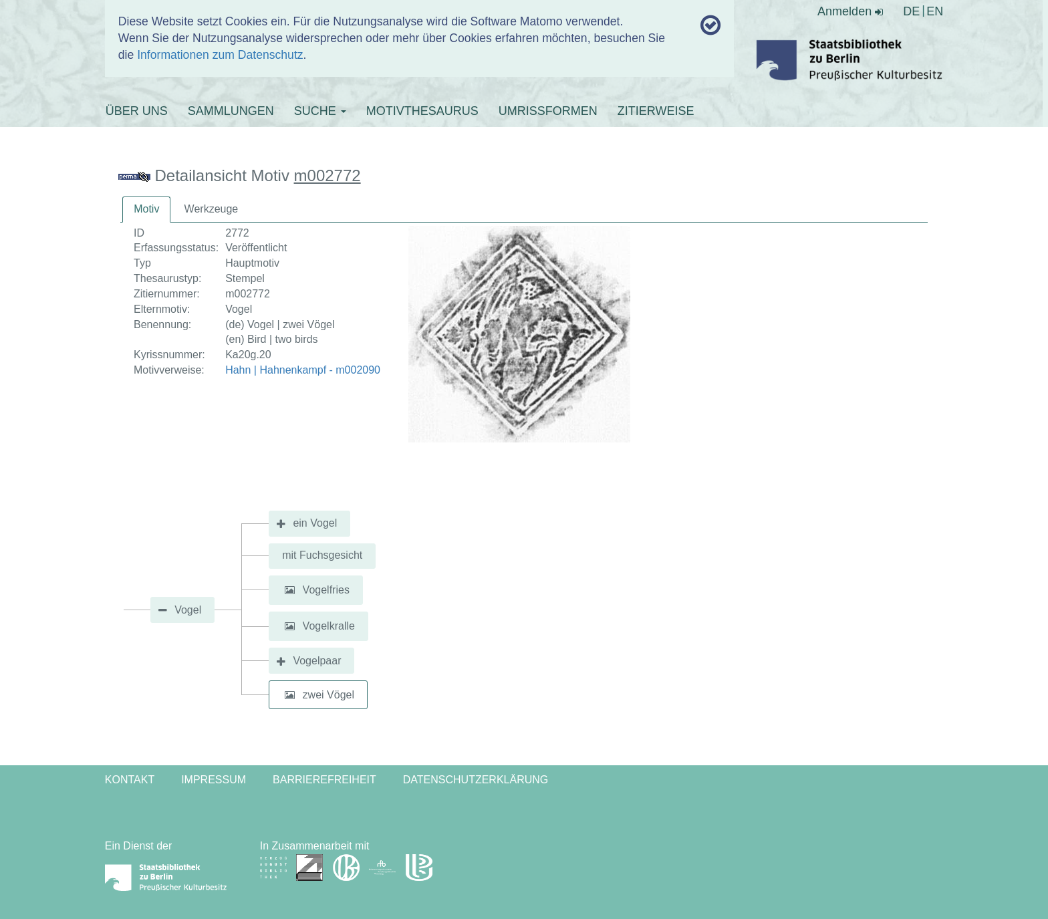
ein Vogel (315, 523)
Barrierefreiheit (324, 779)
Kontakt (129, 779)
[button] (289, 590)
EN (934, 11)
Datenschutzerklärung (476, 779)
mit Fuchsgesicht (322, 555)
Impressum (213, 779)
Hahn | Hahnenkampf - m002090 (302, 370)
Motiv (146, 209)
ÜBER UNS (137, 111)
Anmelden (850, 11)
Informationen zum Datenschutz (220, 54)
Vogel (187, 610)
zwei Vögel (328, 694)
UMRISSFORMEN (548, 111)
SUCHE (320, 111)
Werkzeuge (211, 209)
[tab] (146, 209)
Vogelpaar (317, 660)
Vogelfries (326, 590)
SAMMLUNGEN (231, 111)
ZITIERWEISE (656, 111)
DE (911, 11)
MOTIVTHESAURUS (422, 111)
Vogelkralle (329, 626)
